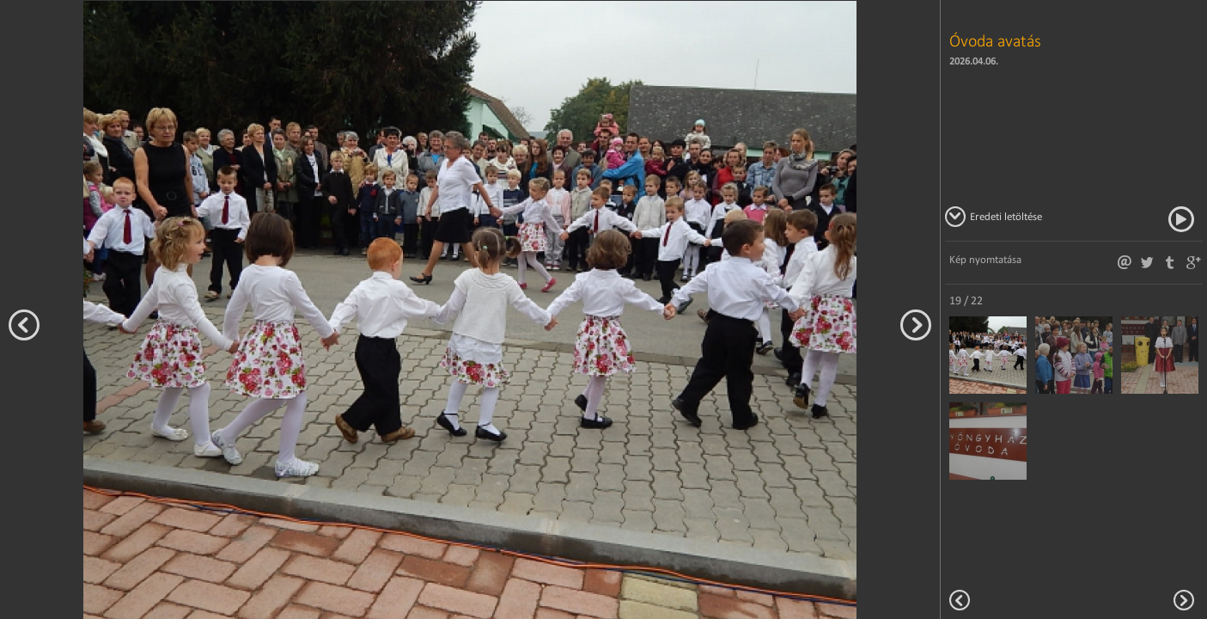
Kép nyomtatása (985, 259)
